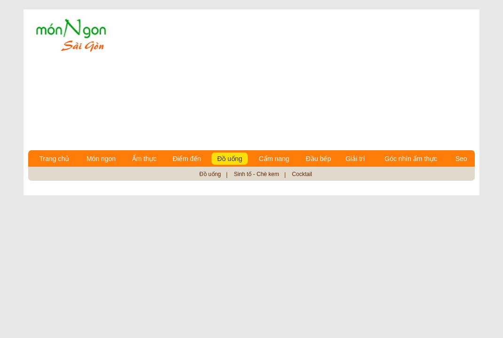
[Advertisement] (297, 80)
